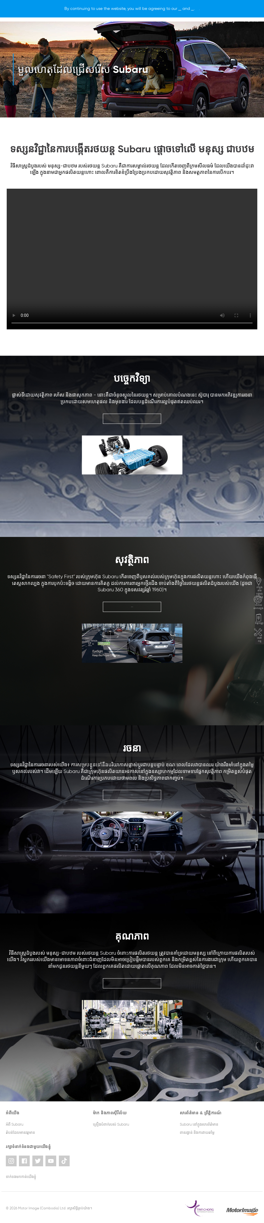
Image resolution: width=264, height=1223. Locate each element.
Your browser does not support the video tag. (132, 259)
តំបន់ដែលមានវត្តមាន (20, 1132)
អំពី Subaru (14, 1124)
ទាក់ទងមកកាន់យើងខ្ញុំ (21, 1174)
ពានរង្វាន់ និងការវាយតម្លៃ (197, 1132)
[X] (227, 8)
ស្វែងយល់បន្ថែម (132, 418)
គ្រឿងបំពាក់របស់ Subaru (111, 1124)
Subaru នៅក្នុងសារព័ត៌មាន (199, 1124)
